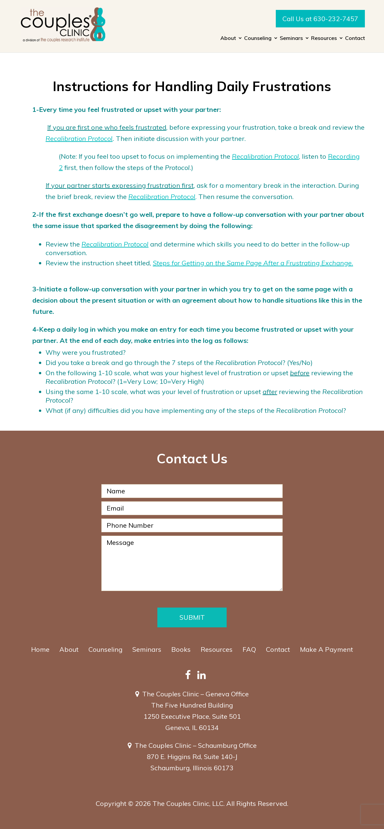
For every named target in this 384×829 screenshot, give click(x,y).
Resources (324, 38)
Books (181, 649)
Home (40, 649)
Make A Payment (326, 649)
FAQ (249, 649)
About (228, 38)
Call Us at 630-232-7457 (320, 19)
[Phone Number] (192, 525)
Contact (355, 38)
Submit (192, 617)
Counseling (258, 38)
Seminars (291, 38)
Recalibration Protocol (79, 138)
